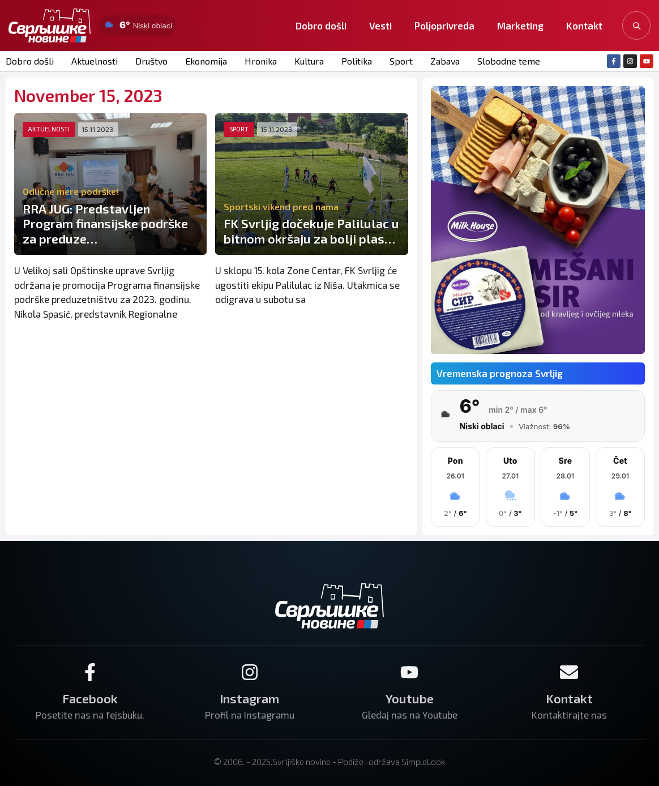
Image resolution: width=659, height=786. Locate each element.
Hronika (261, 60)
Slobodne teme (508, 60)
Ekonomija (206, 60)
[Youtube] (409, 672)
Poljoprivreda (444, 25)
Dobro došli (321, 25)
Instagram (249, 698)
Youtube (410, 698)
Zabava (445, 60)
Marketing (520, 25)
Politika (356, 60)
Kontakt (584, 25)
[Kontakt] (569, 672)
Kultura (309, 60)
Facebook (90, 698)
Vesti (380, 25)
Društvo (151, 60)
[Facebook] (90, 672)
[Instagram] (250, 672)
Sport (401, 60)
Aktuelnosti (94, 60)
